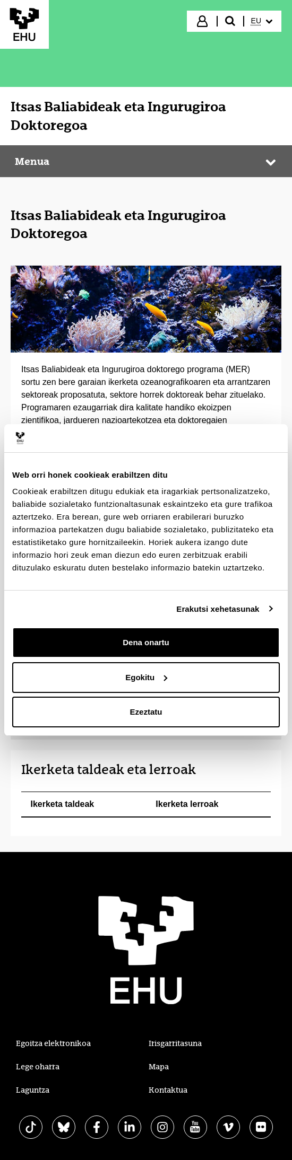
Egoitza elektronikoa (53, 1043)
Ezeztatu (146, 711)
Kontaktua (168, 1090)
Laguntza (32, 1090)
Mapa (159, 1066)
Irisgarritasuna (175, 1043)
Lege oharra (37, 1066)
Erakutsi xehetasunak (217, 608)
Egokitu (146, 677)
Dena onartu (146, 642)
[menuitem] (261, 21)
